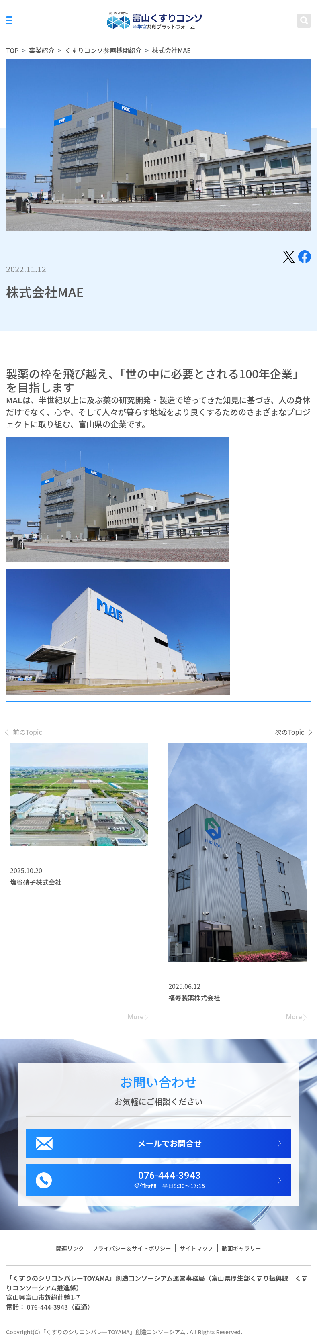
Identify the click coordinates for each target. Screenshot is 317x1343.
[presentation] (24, 732)
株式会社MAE (171, 50)
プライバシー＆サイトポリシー (131, 1248)
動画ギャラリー (241, 1248)
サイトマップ (196, 1248)
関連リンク (70, 1248)
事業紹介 (42, 50)
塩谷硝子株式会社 (35, 882)
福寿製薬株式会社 (194, 997)
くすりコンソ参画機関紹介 (103, 50)
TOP (12, 50)
